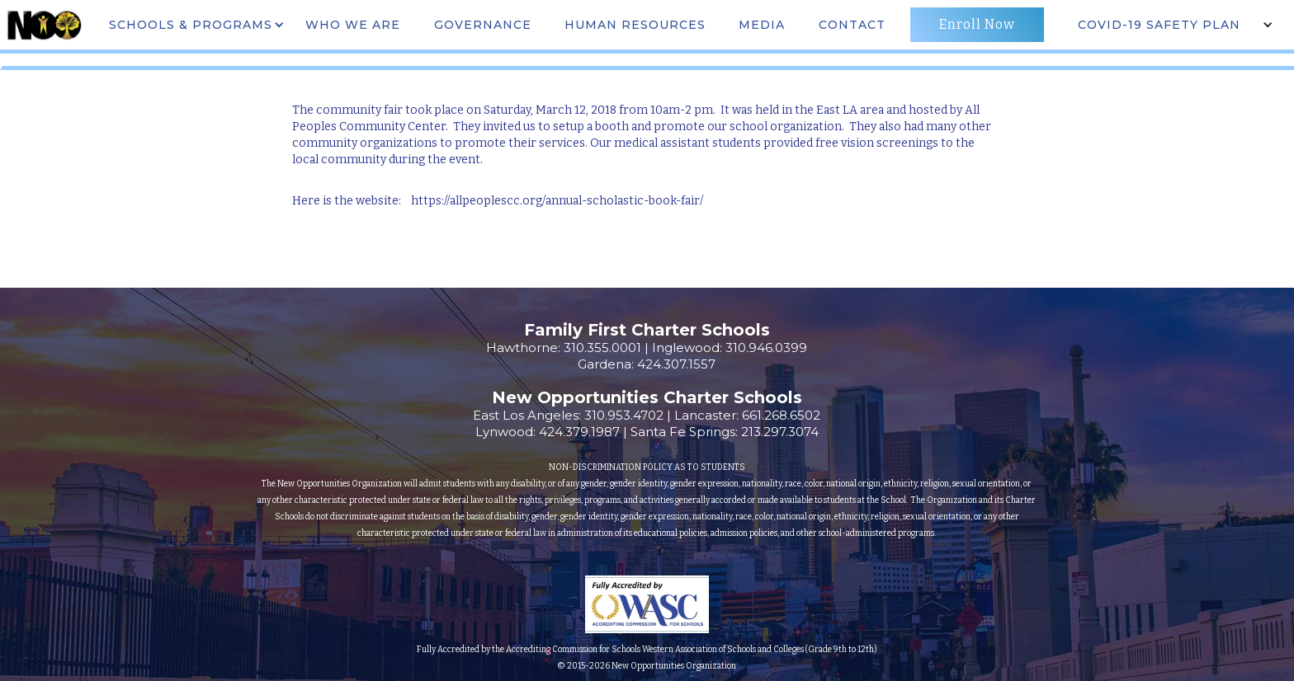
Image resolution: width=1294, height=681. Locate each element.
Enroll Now (977, 24)
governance (482, 24)
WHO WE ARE (352, 24)
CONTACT (852, 24)
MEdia (762, 24)
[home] (43, 24)
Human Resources (635, 24)
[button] (195, 24)
